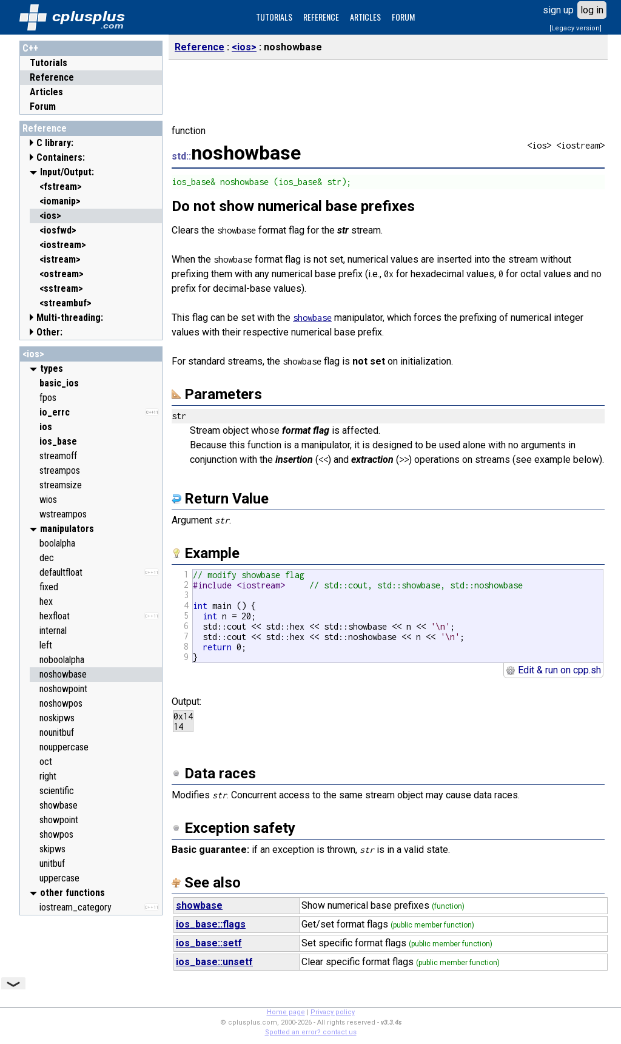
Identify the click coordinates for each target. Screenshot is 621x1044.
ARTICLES (365, 16)
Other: (49, 332)
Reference (52, 77)
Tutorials (48, 63)
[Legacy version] (575, 28)
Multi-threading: (69, 317)
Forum (43, 106)
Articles (46, 92)
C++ (30, 48)
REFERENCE (321, 16)
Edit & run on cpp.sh (553, 670)
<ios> (33, 354)
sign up (558, 10)
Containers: (60, 157)
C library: (54, 143)
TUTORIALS (274, 16)
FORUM (403, 16)
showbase (312, 317)
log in (591, 10)
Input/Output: (67, 172)
